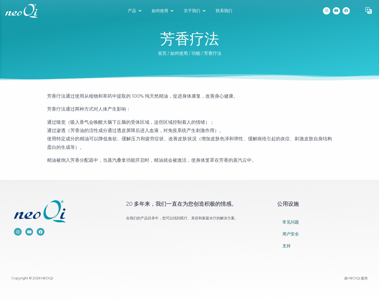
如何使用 (162, 11)
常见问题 (290, 222)
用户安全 (290, 234)
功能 (195, 53)
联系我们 (224, 10)
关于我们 (194, 11)
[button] (368, 11)
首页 (162, 53)
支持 (286, 245)
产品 (134, 11)
